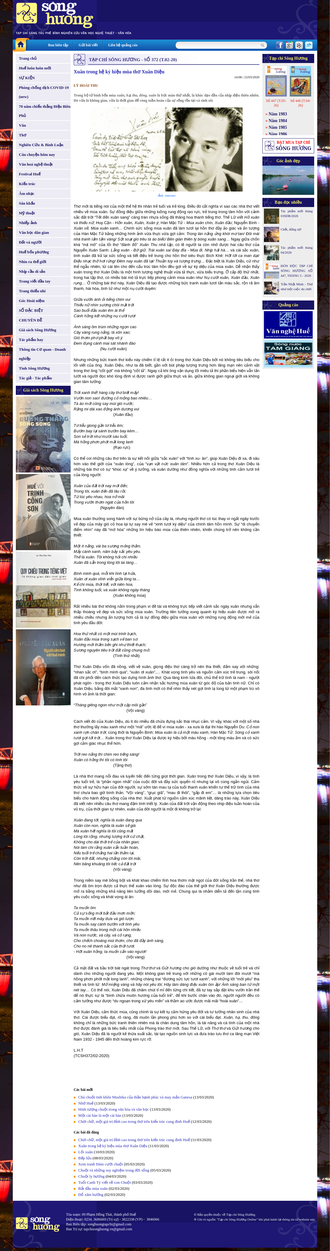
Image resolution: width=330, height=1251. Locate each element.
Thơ (22, 135)
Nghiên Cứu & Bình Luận (41, 144)
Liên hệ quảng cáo (122, 45)
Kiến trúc (27, 183)
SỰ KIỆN (27, 78)
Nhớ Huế (85, 1103)
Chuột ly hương (91, 1176)
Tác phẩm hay (31, 339)
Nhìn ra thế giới (32, 261)
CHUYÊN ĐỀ (30, 320)
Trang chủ (28, 58)
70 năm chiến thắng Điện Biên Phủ (44, 111)
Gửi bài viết (88, 45)
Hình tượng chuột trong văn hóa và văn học (113, 1109)
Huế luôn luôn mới (35, 68)
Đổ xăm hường (91, 1194)
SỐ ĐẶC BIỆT (31, 310)
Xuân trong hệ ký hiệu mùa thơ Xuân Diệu (112, 1146)
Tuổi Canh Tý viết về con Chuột (104, 1182)
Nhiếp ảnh (28, 222)
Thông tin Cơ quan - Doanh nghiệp (42, 354)
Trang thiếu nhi (32, 291)
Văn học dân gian (34, 232)
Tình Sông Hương (34, 368)
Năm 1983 (278, 114)
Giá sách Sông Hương (37, 330)
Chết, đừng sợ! (291, 229)
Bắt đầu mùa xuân (93, 1188)
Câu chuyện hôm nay (37, 154)
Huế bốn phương (34, 252)
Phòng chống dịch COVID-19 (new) (44, 92)
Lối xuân (85, 1152)
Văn (22, 125)
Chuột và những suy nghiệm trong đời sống (113, 1170)
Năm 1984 (278, 120)
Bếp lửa (85, 1158)
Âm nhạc (26, 193)
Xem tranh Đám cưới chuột (100, 1164)
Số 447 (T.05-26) (276, 103)
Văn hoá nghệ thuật (36, 164)
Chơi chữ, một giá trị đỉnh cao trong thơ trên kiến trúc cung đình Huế (134, 1121)
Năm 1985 (278, 127)
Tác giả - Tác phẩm (35, 378)
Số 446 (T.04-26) (300, 103)
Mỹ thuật (27, 213)
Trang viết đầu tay (35, 281)
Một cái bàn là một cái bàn (99, 1115)
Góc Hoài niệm (31, 300)
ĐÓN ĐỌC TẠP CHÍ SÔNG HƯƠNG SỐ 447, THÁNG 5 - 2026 (297, 270)
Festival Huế (29, 174)
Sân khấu (27, 203)
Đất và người (30, 242)
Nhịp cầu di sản (32, 271)
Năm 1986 (278, 134)
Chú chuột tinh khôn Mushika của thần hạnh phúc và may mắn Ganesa (135, 1097)
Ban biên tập (58, 45)
